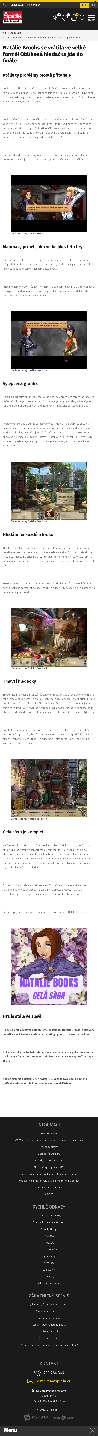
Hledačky (49, 1242)
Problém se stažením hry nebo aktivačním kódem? (49, 1345)
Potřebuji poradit (49, 1331)
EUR (93, 5)
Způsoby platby (49, 1147)
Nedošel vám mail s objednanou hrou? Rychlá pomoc (49, 1180)
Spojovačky (49, 1256)
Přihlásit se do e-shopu (49, 1318)
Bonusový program (49, 1187)
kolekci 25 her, (30, 1078)
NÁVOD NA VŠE (49, 1133)
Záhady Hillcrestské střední (50, 845)
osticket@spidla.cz (54, 1381)
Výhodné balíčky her (49, 1283)
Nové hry (49, 1276)
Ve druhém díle (53, 858)
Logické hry (49, 1269)
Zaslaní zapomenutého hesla (49, 1324)
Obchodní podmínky (49, 1153)
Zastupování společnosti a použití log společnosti (49, 1174)
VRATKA (49, 1194)
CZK (84, 5)
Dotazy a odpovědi (49, 1338)
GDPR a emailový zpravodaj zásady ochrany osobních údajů (49, 1140)
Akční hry (49, 1262)
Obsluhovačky (49, 1249)
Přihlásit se (33, 4)
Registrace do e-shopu (49, 1311)
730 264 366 (54, 1372)
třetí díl (30, 1052)
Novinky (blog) (49, 1229)
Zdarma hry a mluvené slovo (49, 1222)
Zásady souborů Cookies (49, 1160)
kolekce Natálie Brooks (66, 1029)
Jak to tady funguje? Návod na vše (49, 1304)
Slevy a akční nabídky (49, 1215)
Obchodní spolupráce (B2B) (49, 1167)
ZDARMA (49, 1235)
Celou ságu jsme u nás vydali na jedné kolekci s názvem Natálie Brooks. (44, 912)
